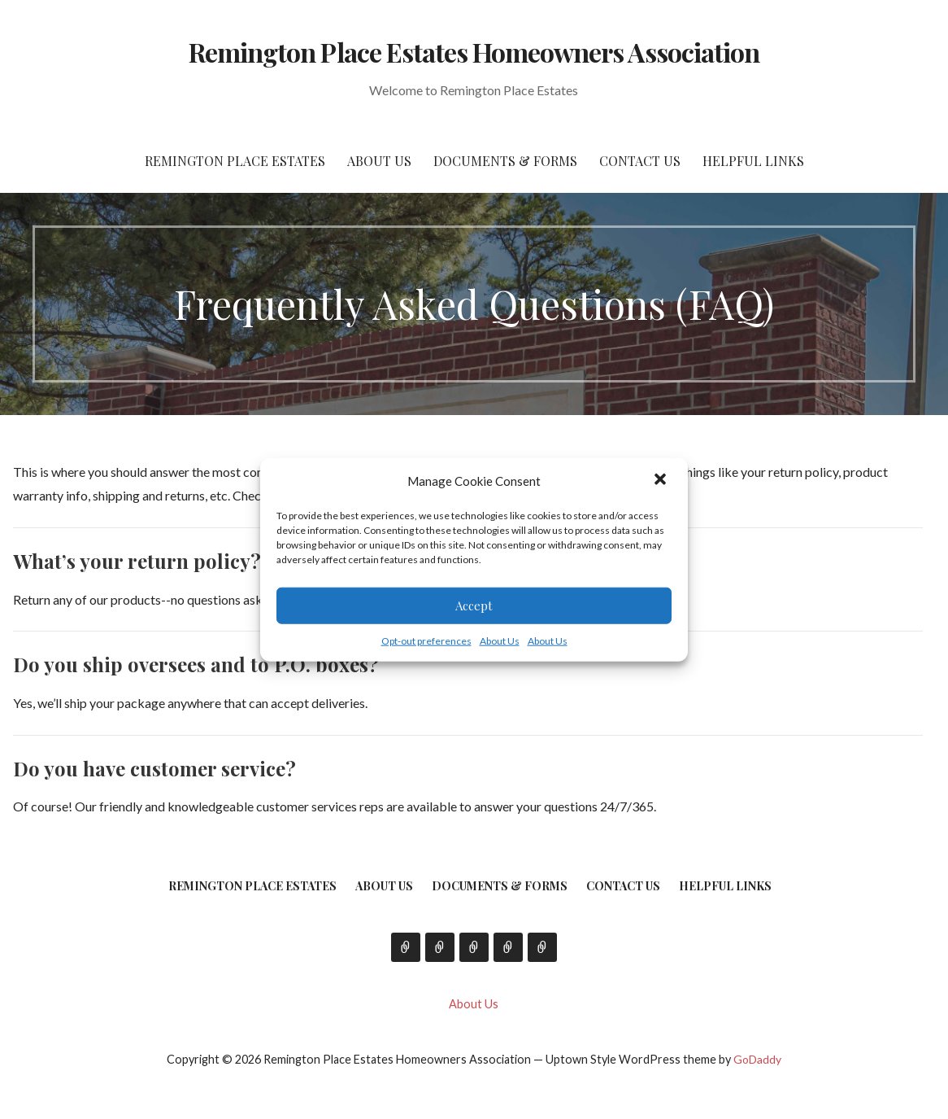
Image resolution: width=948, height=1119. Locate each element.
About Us (500, 640)
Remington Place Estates (235, 160)
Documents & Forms (505, 160)
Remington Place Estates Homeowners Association (474, 51)
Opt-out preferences (426, 640)
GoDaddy (757, 1059)
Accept (474, 605)
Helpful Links (753, 160)
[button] (662, 481)
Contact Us (640, 160)
